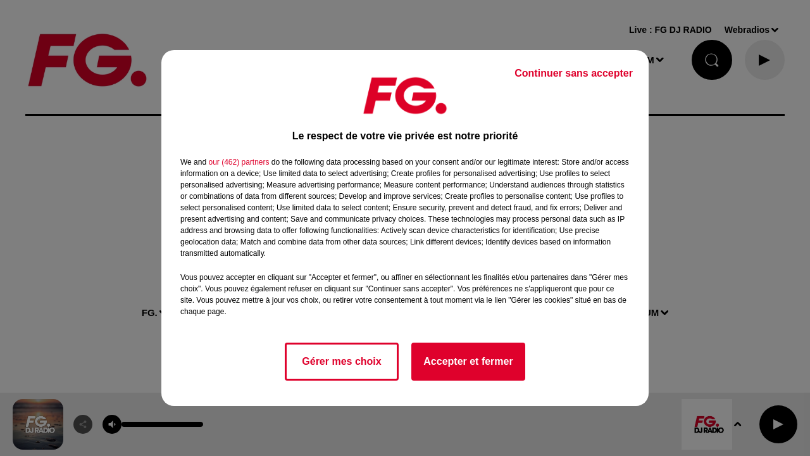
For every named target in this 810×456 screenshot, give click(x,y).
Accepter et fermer (468, 361)
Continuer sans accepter (573, 73)
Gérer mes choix (341, 361)
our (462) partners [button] (238, 162)
